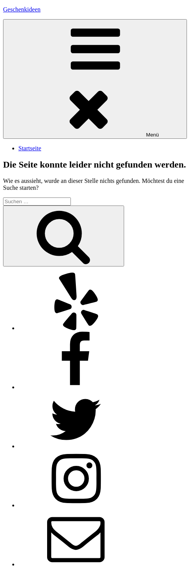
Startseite (29, 148)
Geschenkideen (22, 9)
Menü (95, 79)
